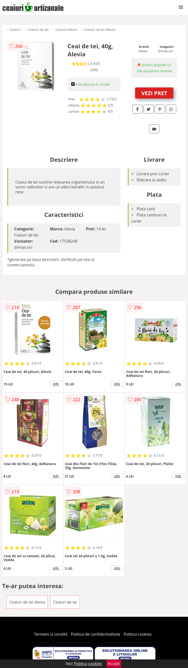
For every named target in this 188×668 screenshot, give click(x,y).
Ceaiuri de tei (38, 29)
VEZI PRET (154, 93)
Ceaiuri (15, 29)
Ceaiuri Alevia (66, 29)
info (56, 384)
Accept (114, 663)
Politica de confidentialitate (95, 634)
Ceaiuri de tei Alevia (99, 29)
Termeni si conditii (51, 634)
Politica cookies (138, 634)
